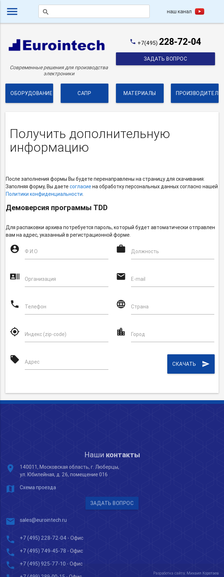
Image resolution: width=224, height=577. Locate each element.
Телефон (35, 306)
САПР (84, 93)
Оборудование (31, 93)
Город (138, 334)
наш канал (179, 11)
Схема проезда (38, 523)
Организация (40, 279)
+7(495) (169, 42)
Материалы (139, 93)
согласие (80, 186)
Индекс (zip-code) (45, 334)
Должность (145, 251)
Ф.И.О (31, 251)
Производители (197, 93)
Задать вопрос (165, 59)
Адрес (32, 362)
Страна (140, 306)
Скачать (191, 364)
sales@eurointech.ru (43, 556)
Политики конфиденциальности (44, 194)
